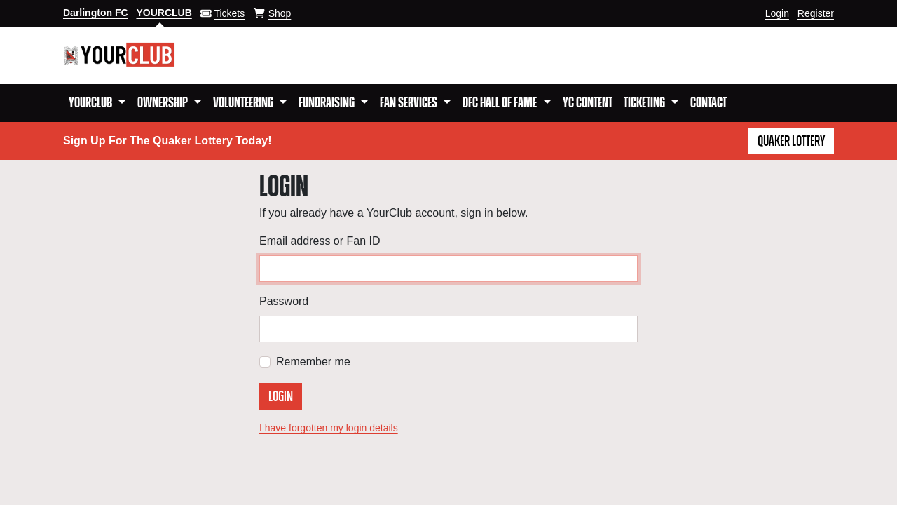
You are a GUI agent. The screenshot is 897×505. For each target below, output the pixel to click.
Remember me (313, 362)
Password (283, 301)
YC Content (587, 103)
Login (777, 13)
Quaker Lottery (791, 142)
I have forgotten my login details (328, 427)
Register (815, 13)
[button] (97, 103)
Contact (708, 103)
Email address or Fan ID (320, 241)
